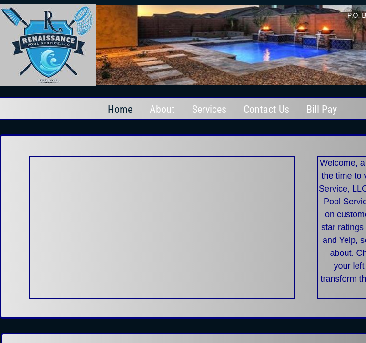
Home (120, 109)
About (162, 109)
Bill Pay (321, 109)
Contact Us (266, 109)
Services (209, 109)
